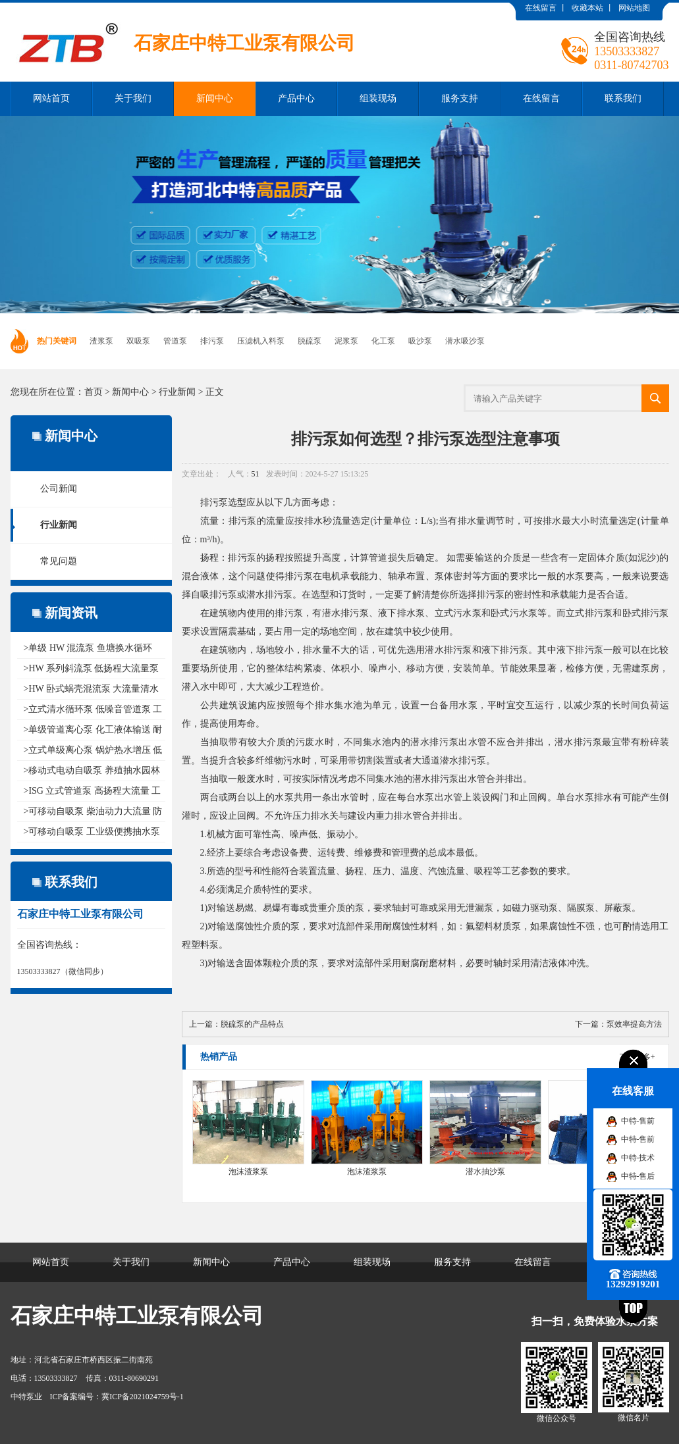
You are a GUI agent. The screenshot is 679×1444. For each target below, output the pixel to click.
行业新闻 (177, 392)
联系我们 (623, 98)
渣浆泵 (101, 341)
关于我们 (133, 98)
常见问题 (58, 561)
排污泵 (212, 341)
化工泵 (383, 341)
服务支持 (459, 98)
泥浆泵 (346, 341)
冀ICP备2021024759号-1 (142, 1396)
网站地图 (634, 8)
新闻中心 (214, 98)
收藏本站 (587, 8)
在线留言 (541, 8)
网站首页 (51, 98)
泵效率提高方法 (634, 1024)
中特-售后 (638, 1176)
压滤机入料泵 (261, 341)
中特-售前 (638, 1120)
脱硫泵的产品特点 (252, 1024)
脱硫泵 (309, 341)
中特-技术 (638, 1157)
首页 (93, 392)
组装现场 (378, 98)
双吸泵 (138, 341)
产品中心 (296, 98)
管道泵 (175, 341)
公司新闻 (58, 489)
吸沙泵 (420, 341)
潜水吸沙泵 (465, 341)
